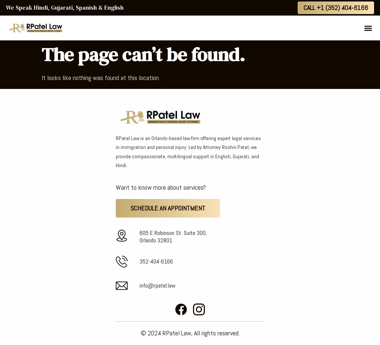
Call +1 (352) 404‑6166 (336, 7)
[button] (368, 28)
